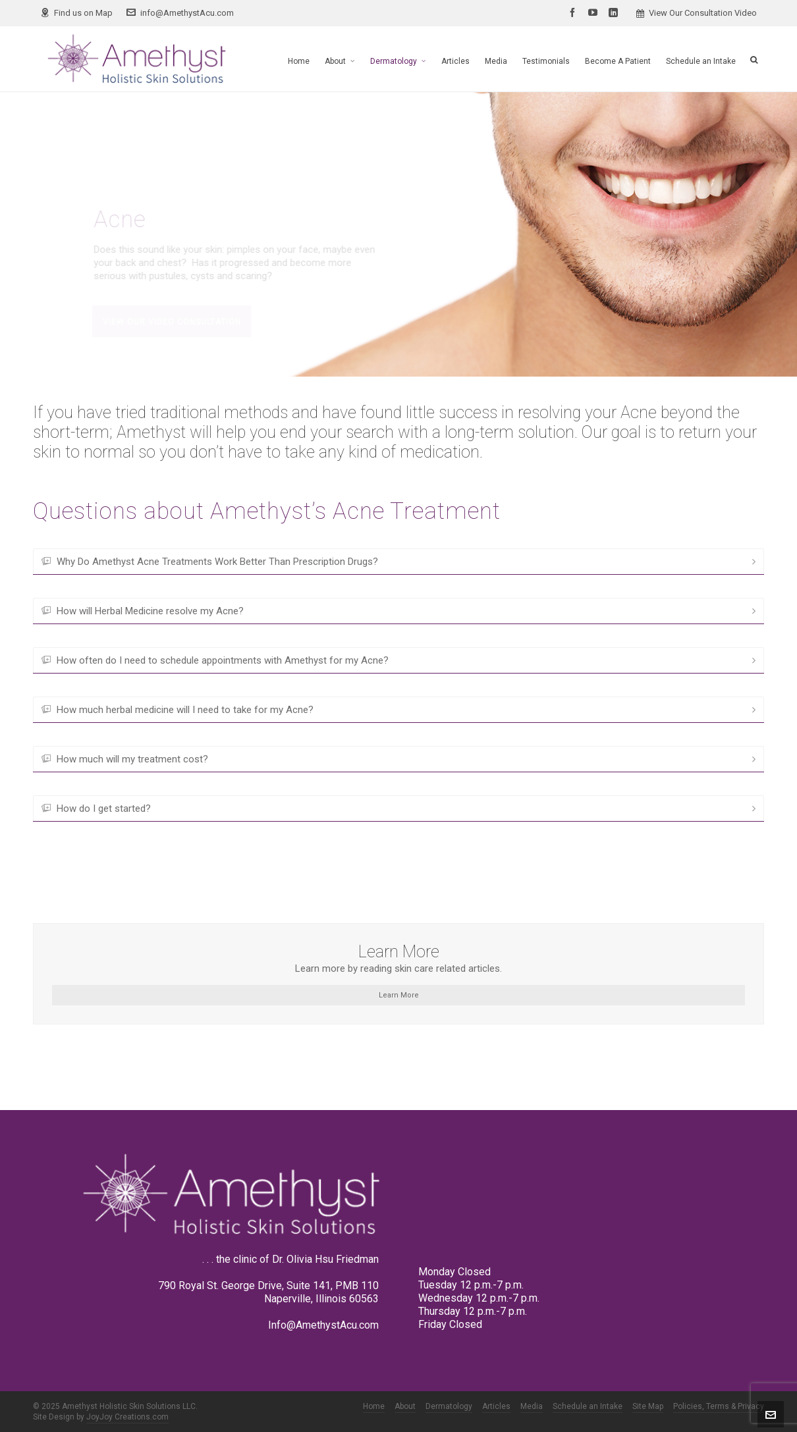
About (405, 1406)
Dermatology (449, 1406)
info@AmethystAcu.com (180, 13)
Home (374, 1406)
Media (531, 1406)
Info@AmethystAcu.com (323, 1325)
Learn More (399, 995)
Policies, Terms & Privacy (718, 1406)
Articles (496, 1406)
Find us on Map (76, 13)
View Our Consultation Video (696, 13)
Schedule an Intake (587, 1406)
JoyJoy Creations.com (127, 1416)
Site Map (647, 1406)
